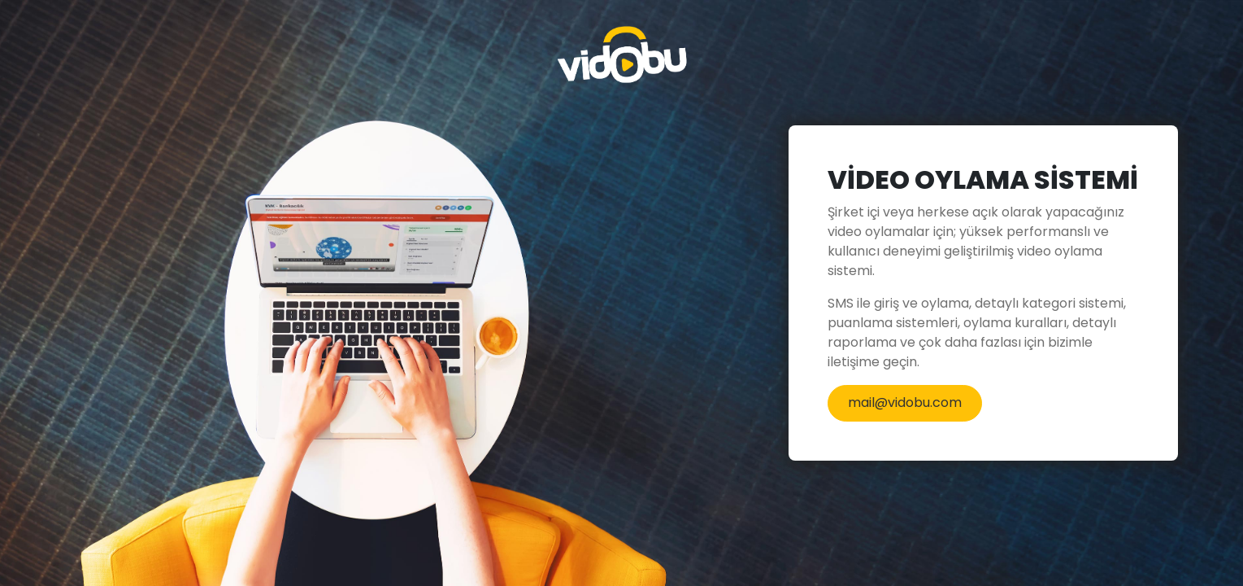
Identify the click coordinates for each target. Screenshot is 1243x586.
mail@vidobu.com (905, 402)
